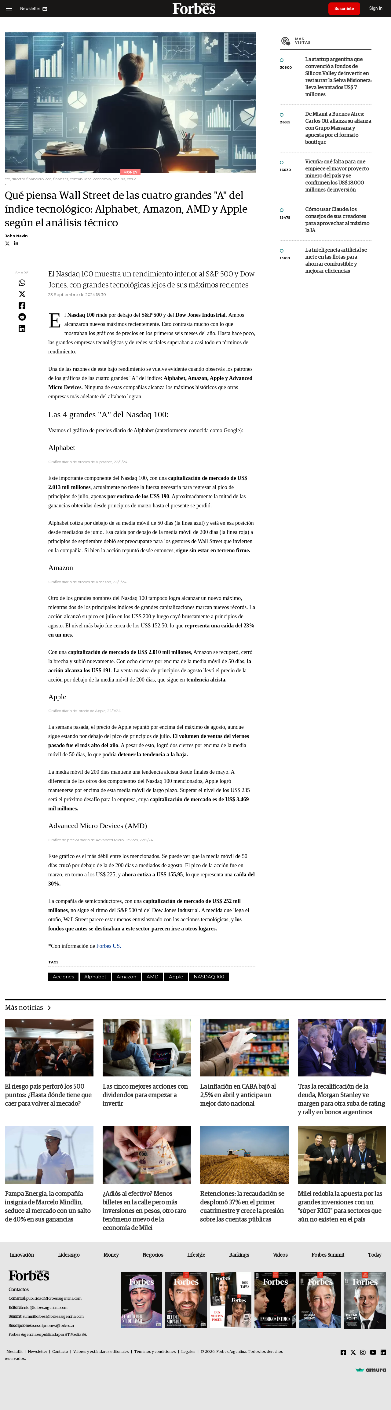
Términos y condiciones (155, 1352)
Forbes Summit (328, 1255)
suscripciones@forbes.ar (53, 1326)
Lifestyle (196, 1255)
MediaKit (14, 1352)
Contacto (60, 1352)
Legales (188, 1352)
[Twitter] (353, 1352)
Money (111, 1255)
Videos (280, 1255)
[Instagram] (363, 1352)
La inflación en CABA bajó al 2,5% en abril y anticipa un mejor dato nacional (238, 1095)
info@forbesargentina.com (46, 1308)
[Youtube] (373, 1352)
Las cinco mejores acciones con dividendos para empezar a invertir (145, 1095)
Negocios (153, 1255)
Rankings (239, 1255)
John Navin (16, 236)
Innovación (22, 1255)
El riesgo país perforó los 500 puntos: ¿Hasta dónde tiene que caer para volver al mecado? (48, 1095)
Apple (176, 977)
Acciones (63, 977)
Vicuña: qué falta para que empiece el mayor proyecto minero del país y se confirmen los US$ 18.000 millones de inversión (337, 176)
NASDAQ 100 (209, 977)
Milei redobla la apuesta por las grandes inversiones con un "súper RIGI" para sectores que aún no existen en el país (340, 1207)
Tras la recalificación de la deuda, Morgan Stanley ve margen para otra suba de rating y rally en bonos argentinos (341, 1100)
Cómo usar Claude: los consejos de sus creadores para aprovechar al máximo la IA (337, 220)
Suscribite (344, 8)
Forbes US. (108, 946)
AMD (153, 977)
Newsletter (37, 1352)
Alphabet (95, 977)
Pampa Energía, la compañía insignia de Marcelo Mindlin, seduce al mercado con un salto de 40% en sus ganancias (47, 1207)
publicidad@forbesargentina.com (54, 1299)
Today (374, 1255)
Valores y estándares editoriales (101, 1352)
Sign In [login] (376, 8)
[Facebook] (343, 1352)
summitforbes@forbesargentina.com (53, 1317)
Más (333, 41)
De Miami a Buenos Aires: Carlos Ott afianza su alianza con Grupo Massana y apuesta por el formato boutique (338, 128)
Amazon (126, 977)
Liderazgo (68, 1255)
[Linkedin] (383, 1352)
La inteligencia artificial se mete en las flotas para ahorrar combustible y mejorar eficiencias (336, 261)
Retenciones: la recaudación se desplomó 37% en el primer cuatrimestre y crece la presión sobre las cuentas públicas (242, 1207)
